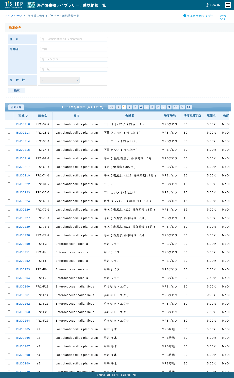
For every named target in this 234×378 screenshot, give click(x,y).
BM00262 (23, 303)
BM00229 (23, 226)
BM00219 (23, 175)
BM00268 (23, 354)
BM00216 (23, 158)
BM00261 (23, 295)
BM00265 (23, 329)
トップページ (13, 15)
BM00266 (23, 337)
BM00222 (23, 184)
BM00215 (23, 149)
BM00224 (23, 201)
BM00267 (23, 346)
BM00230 (23, 235)
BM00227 (23, 218)
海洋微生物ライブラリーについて (204, 17)
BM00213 (23, 132)
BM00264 (23, 320)
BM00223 (23, 192)
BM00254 (23, 278)
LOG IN (213, 4)
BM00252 (23, 260)
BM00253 (23, 269)
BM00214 (23, 141)
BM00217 (23, 166)
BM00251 (23, 252)
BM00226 (23, 209)
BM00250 (23, 243)
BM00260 (23, 286)
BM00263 (23, 312)
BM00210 (23, 124)
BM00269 (23, 363)
